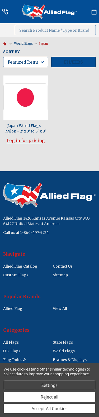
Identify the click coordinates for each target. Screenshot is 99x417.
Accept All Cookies (50, 408)
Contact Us (63, 266)
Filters (73, 62)
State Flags (63, 342)
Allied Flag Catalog (20, 266)
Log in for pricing (26, 140)
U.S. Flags (11, 351)
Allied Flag (12, 308)
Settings (49, 385)
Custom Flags (15, 275)
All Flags (11, 342)
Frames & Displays (70, 359)
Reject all (49, 397)
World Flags (64, 351)
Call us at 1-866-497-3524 (26, 232)
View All (60, 308)
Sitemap (60, 275)
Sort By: (12, 51)
